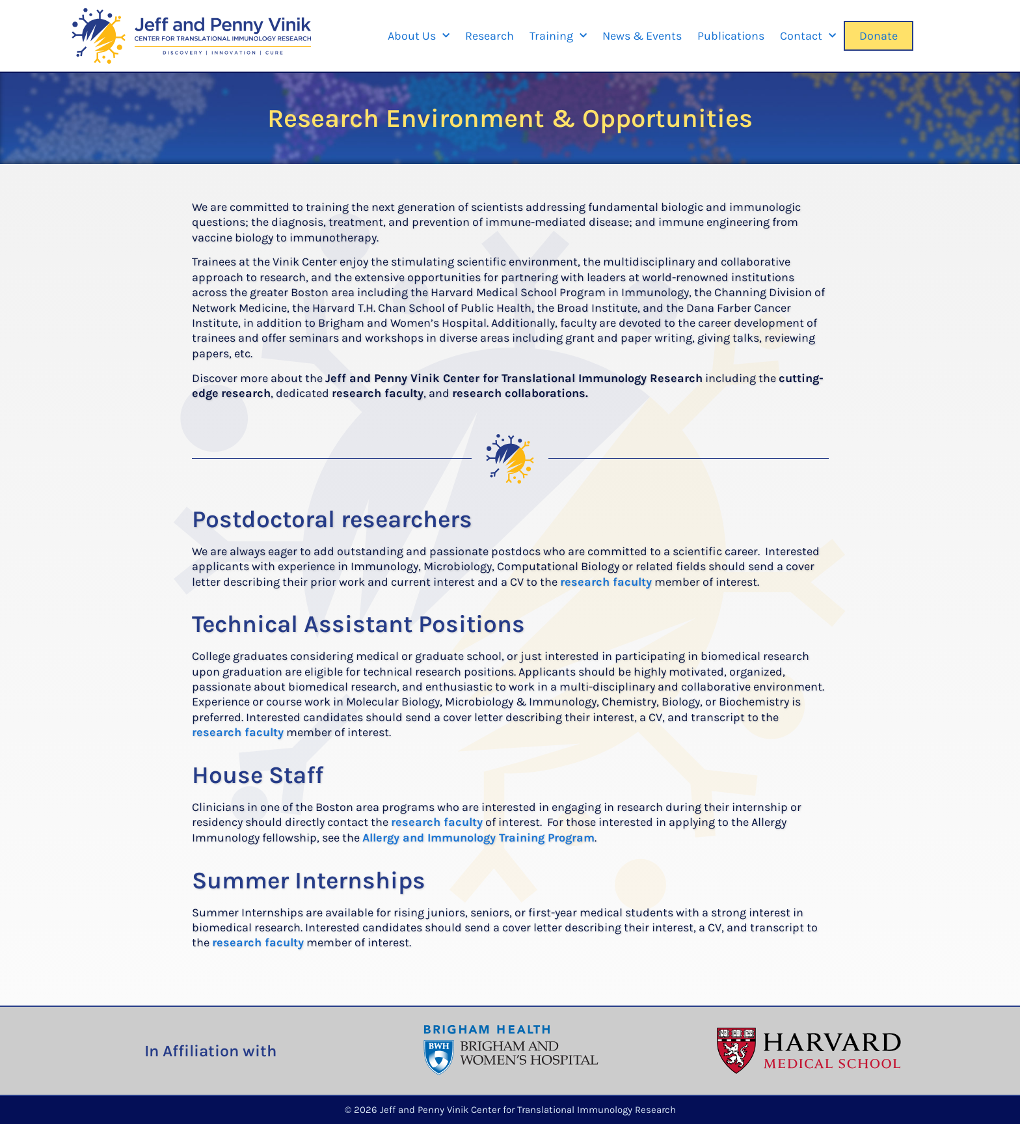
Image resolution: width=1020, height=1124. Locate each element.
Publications (730, 36)
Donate (878, 36)
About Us (419, 36)
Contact (808, 36)
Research (489, 36)
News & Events (642, 36)
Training (558, 36)
